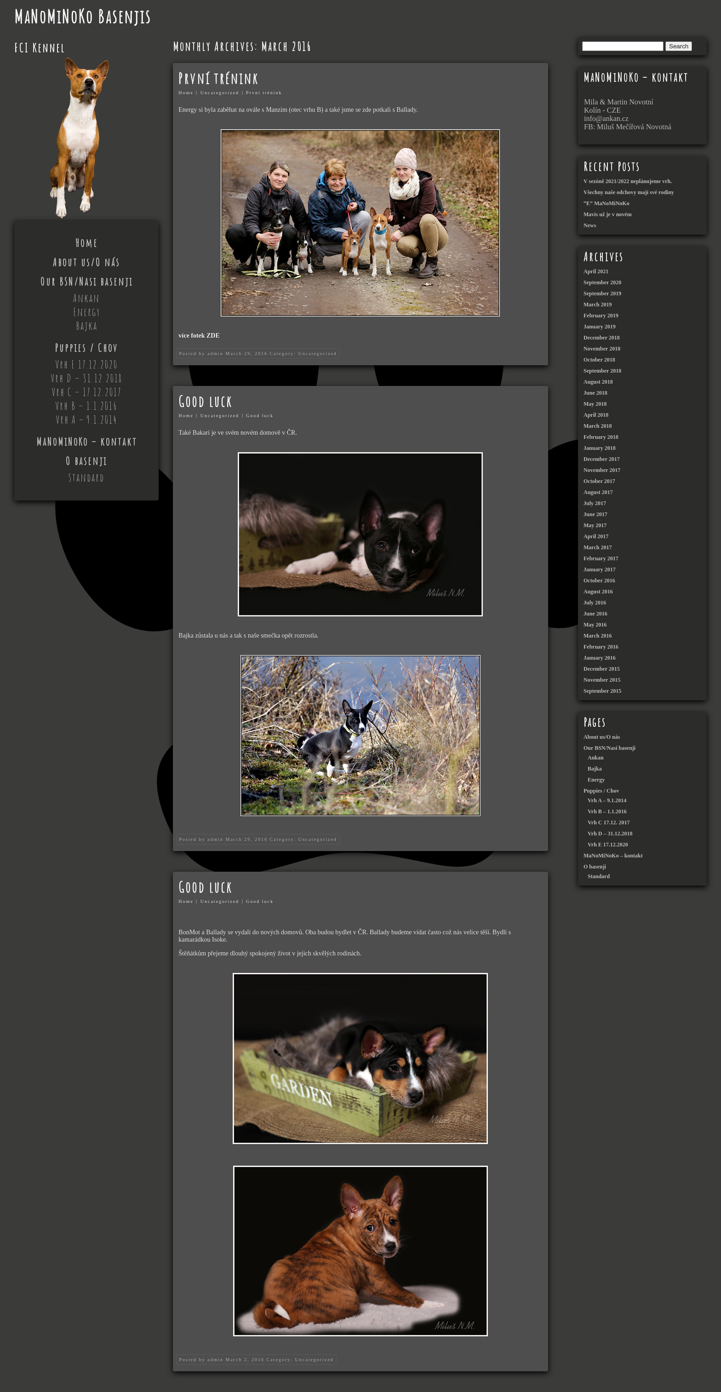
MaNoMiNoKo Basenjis (82, 16)
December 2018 (602, 337)
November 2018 (602, 348)
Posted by (192, 353)
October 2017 (599, 481)
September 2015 (602, 691)
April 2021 (596, 271)
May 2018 (595, 404)
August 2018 (598, 382)
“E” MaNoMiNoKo (606, 203)
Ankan (86, 298)
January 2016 (600, 658)
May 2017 (595, 525)
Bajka (86, 326)
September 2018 (602, 371)
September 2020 (602, 282)
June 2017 (595, 514)
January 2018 (600, 448)
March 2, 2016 (244, 1359)
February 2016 (601, 647)
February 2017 (601, 558)
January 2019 (600, 326)
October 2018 (599, 360)
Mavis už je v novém (608, 214)
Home (86, 243)
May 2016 (595, 624)
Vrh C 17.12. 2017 (608, 822)
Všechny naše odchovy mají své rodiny (629, 192)
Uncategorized (219, 92)
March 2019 (598, 304)
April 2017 (596, 536)
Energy (86, 312)
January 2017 (600, 569)
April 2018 (596, 415)
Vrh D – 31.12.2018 (86, 378)
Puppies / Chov (86, 348)
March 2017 (598, 547)
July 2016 (595, 602)
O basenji (86, 461)
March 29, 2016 (246, 353)
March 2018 (598, 426)
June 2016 (595, 613)
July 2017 (595, 503)
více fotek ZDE (198, 335)
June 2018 (595, 393)
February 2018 (601, 437)
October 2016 (599, 580)
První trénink (218, 78)
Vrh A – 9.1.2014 (86, 419)
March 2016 (598, 636)
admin (215, 353)
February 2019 (601, 315)
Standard (86, 477)
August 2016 (598, 591)
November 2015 (602, 680)
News (590, 225)
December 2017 (602, 459)
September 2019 (602, 293)
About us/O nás (86, 262)
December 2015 (602, 669)
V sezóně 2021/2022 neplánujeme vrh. (628, 181)
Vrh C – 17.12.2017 (87, 392)
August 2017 (598, 492)
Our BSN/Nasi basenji (86, 281)
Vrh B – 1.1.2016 (86, 406)
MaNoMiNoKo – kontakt (86, 442)
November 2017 (602, 470)
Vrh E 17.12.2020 (86, 364)
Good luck (205, 401)
